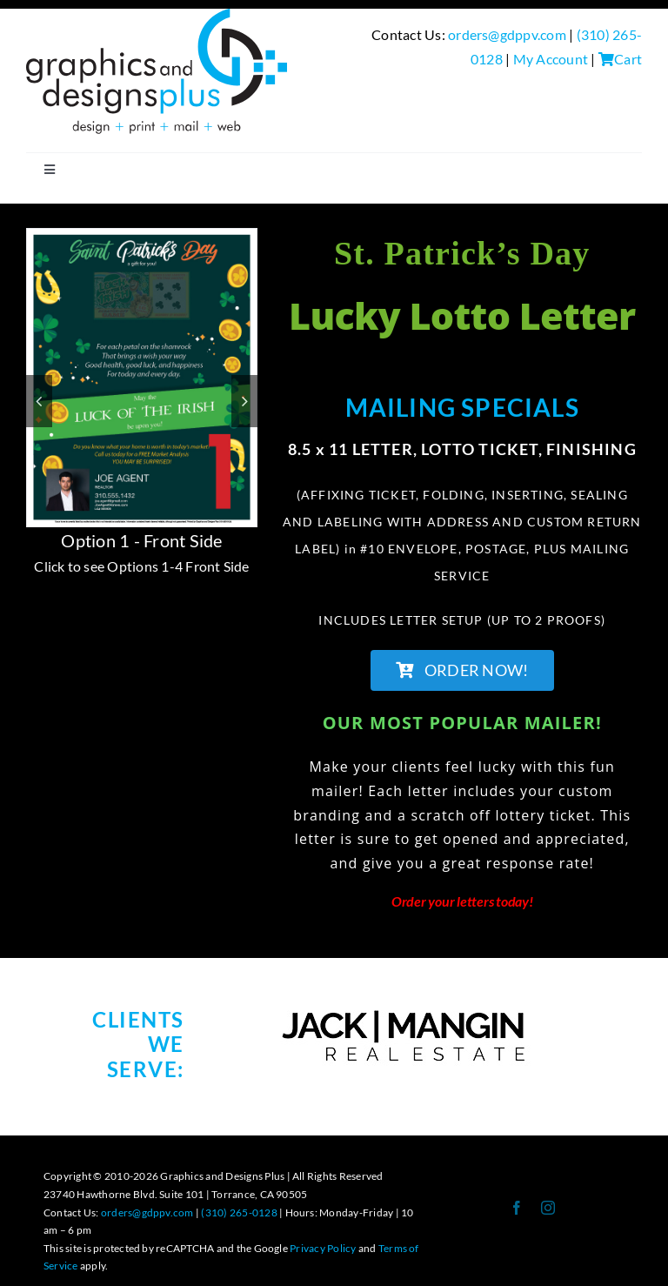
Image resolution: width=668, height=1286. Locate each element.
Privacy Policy (323, 1248)
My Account (550, 58)
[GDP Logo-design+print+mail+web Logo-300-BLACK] (156, 15)
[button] (39, 401)
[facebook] (517, 1208)
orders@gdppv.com (507, 34)
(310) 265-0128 (239, 1212)
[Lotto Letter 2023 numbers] (142, 237)
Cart (620, 58)
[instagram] (548, 1208)
